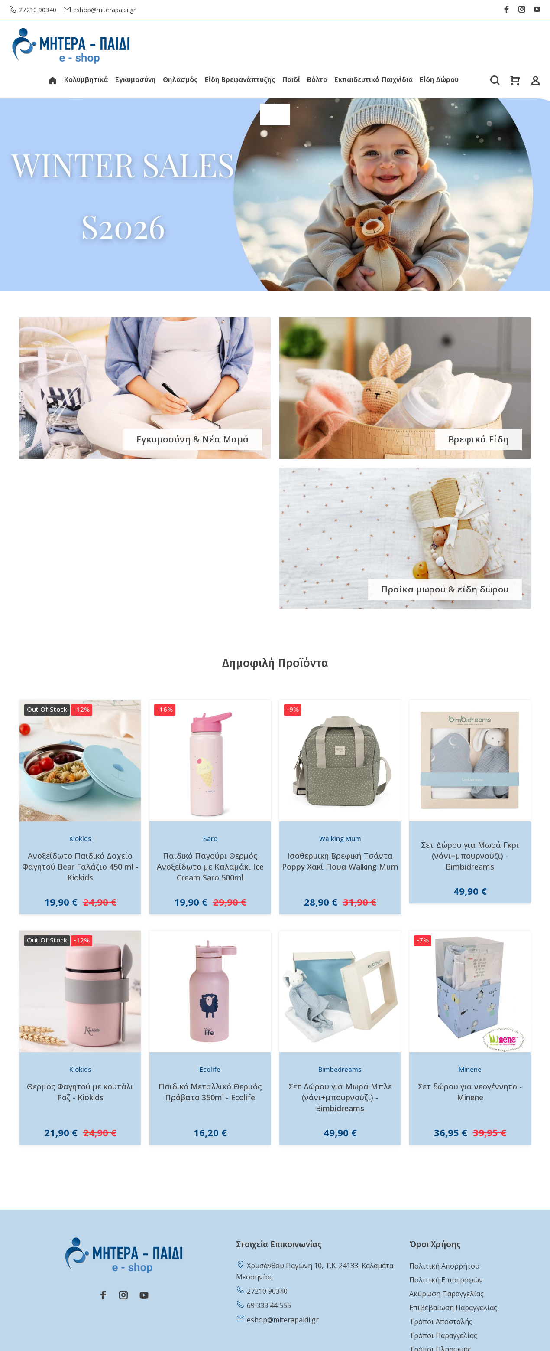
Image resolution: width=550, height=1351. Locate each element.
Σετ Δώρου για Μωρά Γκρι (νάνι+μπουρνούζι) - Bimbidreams (470, 856)
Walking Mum (340, 838)
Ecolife (210, 1069)
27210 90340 (36, 10)
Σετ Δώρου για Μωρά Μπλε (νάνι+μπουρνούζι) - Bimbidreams (340, 1097)
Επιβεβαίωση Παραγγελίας (453, 1307)
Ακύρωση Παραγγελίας (446, 1294)
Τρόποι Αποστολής (440, 1321)
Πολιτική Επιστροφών (446, 1280)
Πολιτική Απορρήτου (444, 1266)
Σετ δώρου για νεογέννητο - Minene (470, 1091)
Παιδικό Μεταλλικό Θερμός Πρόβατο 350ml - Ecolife (210, 1091)
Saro (210, 838)
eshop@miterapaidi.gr (103, 10)
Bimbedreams (340, 1069)
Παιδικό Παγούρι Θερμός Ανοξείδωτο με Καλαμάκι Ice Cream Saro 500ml (210, 867)
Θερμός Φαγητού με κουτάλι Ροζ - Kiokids (80, 1091)
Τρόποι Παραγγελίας (443, 1335)
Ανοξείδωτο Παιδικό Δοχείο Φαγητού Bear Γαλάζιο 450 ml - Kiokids (80, 867)
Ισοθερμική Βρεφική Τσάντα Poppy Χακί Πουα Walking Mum (340, 861)
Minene (470, 1069)
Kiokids (80, 838)
